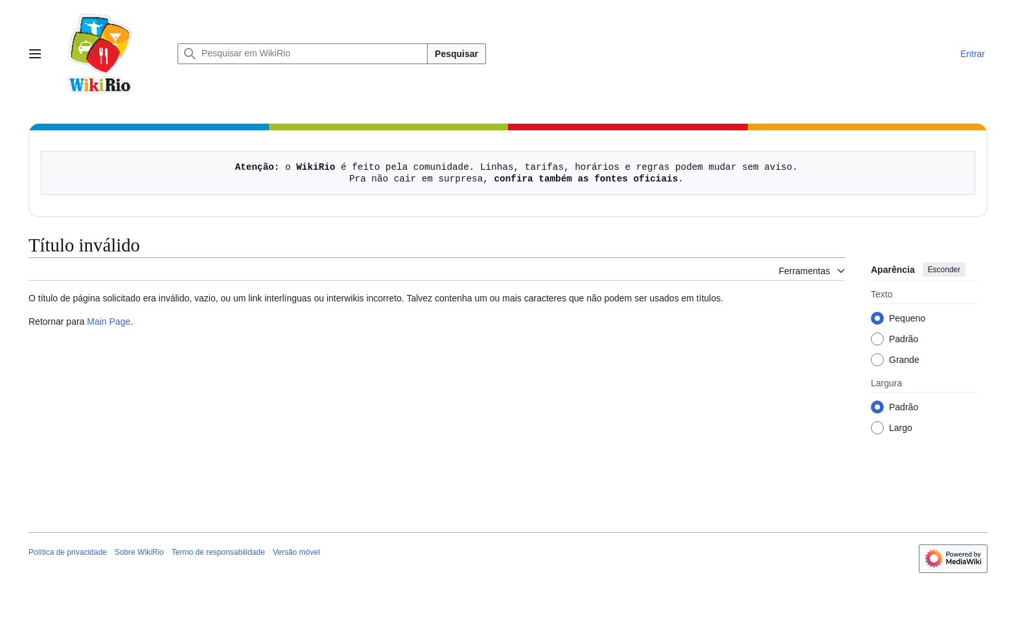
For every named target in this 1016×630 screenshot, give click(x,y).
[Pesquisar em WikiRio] (303, 53)
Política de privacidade (68, 552)
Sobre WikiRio (139, 552)
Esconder (944, 269)
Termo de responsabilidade (218, 552)
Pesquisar (456, 54)
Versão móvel (296, 552)
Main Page (108, 321)
